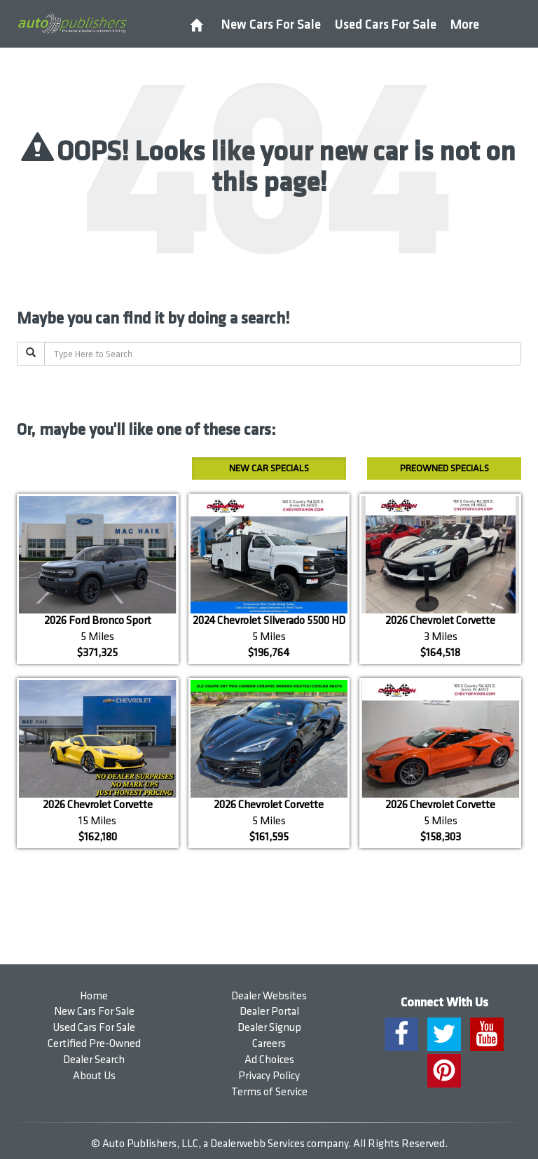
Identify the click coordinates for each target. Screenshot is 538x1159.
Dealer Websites (269, 996)
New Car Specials (269, 468)
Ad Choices (269, 1060)
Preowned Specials (444, 468)
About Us (94, 1076)
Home (94, 996)
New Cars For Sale (271, 25)
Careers (269, 1043)
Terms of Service (269, 1092)
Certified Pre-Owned (94, 1043)
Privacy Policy (269, 1076)
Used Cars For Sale (385, 25)
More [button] (464, 25)
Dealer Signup (269, 1027)
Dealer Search (94, 1060)
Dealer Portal (269, 1011)
